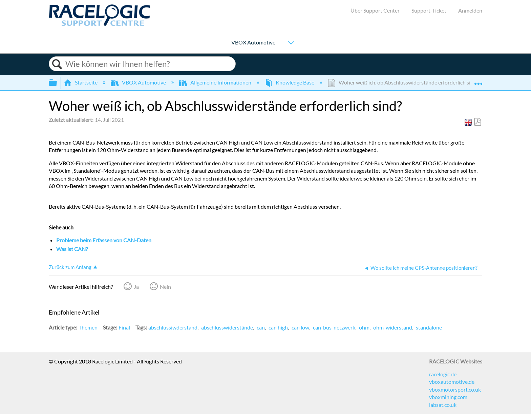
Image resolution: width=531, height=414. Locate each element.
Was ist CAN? (72, 249)
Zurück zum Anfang (70, 267)
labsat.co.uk (442, 404)
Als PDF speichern (477, 122)
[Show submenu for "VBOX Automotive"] (290, 43)
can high (278, 327)
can (261, 327)
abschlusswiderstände (227, 327)
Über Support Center (375, 10)
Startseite (81, 82)
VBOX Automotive (253, 42)
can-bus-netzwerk (334, 327)
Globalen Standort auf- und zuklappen (478, 80)
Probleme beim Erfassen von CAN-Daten (103, 240)
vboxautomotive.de (451, 381)
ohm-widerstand (392, 327)
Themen (88, 327)
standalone (429, 327)
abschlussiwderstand (172, 327)
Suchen (57, 64)
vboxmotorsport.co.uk (455, 389)
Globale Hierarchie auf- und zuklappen (57, 83)
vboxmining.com (448, 397)
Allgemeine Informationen (215, 82)
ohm (364, 327)
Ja (136, 286)
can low (300, 327)
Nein (165, 286)
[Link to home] (99, 24)
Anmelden (470, 10)
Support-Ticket (428, 10)
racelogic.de (442, 374)
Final (124, 327)
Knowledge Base (289, 82)
